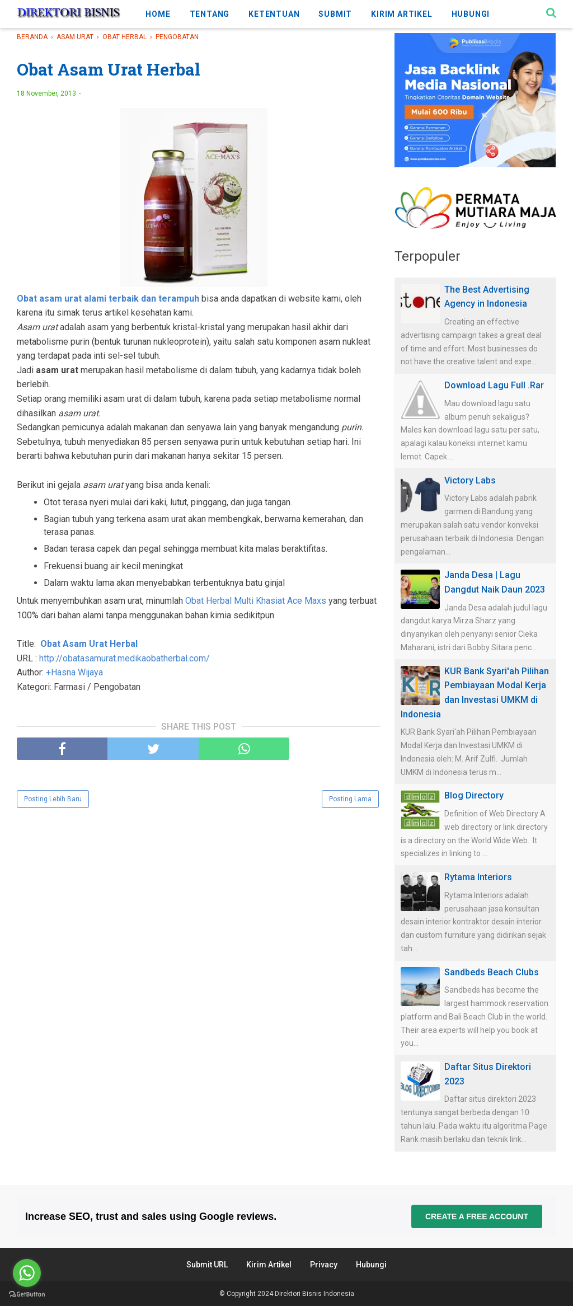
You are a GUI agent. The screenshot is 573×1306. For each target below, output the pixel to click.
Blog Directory (474, 795)
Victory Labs (470, 480)
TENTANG (210, 14)
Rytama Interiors (478, 877)
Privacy (323, 1264)
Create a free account (476, 1216)
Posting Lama (350, 799)
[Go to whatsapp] (27, 1273)
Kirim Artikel (269, 1264)
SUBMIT (335, 14)
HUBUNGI (471, 14)
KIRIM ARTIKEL (401, 14)
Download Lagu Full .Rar (494, 385)
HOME (157, 14)
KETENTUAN (273, 14)
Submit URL (207, 1264)
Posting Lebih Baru (53, 799)
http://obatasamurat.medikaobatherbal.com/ (124, 658)
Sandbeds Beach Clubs (491, 972)
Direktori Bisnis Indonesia (314, 1294)
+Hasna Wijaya (74, 672)
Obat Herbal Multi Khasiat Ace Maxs (255, 600)
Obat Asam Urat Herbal (89, 643)
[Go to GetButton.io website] (27, 1294)
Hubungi (371, 1264)
